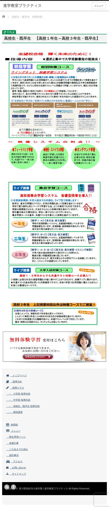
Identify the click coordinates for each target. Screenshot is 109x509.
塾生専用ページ (16, 437)
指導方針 (14, 381)
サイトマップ (16, 473)
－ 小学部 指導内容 (18, 393)
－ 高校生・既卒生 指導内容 (23, 406)
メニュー (98, 5)
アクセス (14, 461)
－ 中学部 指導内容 (18, 400)
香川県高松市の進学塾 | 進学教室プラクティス (43, 488)
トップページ (16, 375)
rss (6, 487)
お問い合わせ (16, 467)
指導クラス (15, 387)
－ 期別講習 (14, 412)
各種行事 (12, 443)
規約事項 (12, 455)
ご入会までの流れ (17, 449)
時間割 (12, 424)
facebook (13, 487)
